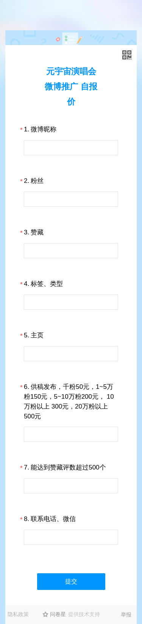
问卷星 (58, 614)
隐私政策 (18, 614)
